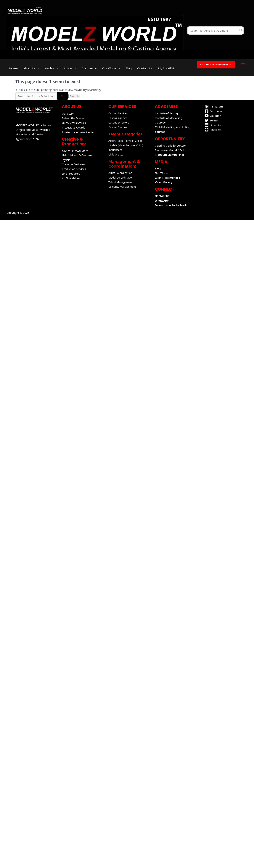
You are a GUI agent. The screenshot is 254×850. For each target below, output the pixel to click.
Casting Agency (117, 118)
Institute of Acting (166, 113)
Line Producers (71, 173)
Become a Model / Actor (171, 150)
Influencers (115, 150)
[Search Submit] (62, 96)
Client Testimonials (167, 178)
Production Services (74, 169)
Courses (160, 122)
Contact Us (162, 196)
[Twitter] (211, 120)
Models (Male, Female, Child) (125, 145)
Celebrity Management (122, 186)
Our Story (68, 113)
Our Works (161, 173)
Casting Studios (117, 127)
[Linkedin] (212, 125)
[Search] (241, 30)
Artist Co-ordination (120, 173)
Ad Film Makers (71, 178)
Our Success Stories (74, 123)
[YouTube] (212, 116)
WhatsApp (162, 201)
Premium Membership (169, 155)
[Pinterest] (213, 130)
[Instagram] (213, 107)
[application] (37, 68)
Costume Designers (74, 164)
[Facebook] (213, 111)
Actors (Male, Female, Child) (125, 140)
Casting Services (118, 113)
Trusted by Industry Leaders (79, 132)
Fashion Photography (75, 150)
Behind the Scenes (73, 118)
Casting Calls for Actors (170, 145)
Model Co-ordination (121, 177)
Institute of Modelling (168, 118)
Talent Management (120, 182)
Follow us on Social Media (171, 205)
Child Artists (115, 154)
